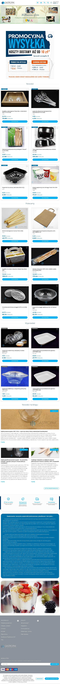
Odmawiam (39, 678)
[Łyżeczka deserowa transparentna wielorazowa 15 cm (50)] (42, 112)
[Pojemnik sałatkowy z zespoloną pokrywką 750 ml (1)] (14, 389)
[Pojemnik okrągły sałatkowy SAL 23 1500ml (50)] (44, 308)
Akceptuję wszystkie (52, 678)
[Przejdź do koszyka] (56, 3)
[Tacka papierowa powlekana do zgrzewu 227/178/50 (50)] (44, 389)
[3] (9, 20)
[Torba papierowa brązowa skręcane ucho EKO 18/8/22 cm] (44, 231)
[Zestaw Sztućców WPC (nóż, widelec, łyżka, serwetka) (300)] (44, 269)
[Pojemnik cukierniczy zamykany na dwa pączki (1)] (13, 351)
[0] (4, 20)
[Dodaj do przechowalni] (27, 90)
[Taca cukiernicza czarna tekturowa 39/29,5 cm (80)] (44, 150)
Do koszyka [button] (15, 121)
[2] (7, 20)
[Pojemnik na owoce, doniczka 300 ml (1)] (13, 187)
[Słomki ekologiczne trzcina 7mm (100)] (12, 231)
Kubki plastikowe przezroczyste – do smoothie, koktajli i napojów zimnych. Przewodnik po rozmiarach (14, 461)
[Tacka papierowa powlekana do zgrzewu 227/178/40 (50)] (44, 351)
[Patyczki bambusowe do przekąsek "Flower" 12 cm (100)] (14, 150)
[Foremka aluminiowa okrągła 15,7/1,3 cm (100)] (14, 307)
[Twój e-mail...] (25, 664)
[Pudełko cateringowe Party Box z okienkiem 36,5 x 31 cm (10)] (14, 112)
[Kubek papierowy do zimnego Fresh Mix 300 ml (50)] (45, 188)
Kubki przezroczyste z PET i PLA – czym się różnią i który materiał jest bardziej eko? (24, 431)
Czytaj (3, 442)
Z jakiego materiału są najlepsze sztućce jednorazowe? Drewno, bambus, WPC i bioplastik (45, 460)
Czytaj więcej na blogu (51, 488)
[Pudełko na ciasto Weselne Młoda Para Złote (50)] (14, 269)
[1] (6, 20)
